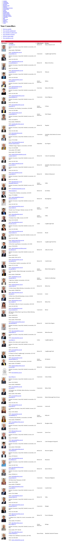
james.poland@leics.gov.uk (17, 440)
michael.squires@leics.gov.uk (18, 504)
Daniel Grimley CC (13, 232)
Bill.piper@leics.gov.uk (16, 431)
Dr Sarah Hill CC (12, 269)
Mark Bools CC (12, 81)
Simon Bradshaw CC (13, 97)
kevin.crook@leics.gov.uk (17, 172)
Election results (6, 5)
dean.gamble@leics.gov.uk (17, 222)
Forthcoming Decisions (8, 8)
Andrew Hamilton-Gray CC (14, 241)
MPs (4, 18)
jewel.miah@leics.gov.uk (17, 349)
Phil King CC (11, 293)
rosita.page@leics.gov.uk (17, 414)
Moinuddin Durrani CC (13, 183)
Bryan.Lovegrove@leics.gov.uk (18, 321)
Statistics (5, 20)
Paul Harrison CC (12, 261)
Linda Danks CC (12, 174)
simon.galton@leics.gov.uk (17, 214)
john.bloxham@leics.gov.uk (17, 70)
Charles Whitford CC (13, 533)
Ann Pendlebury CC (13, 415)
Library (4, 10)
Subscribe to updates (7, 16)
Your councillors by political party (10, 32)
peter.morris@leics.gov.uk (17, 357)
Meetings (5, 11)
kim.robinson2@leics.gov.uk (17, 467)
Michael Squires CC (13, 497)
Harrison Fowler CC (13, 198)
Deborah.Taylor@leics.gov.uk (18, 513)
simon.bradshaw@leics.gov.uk (18, 104)
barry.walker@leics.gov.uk (17, 532)
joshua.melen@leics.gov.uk (17, 337)
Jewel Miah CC (12, 340)
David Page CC (12, 397)
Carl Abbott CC (12, 44)
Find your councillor (7, 29)
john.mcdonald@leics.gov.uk (18, 330)
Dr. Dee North (12, 367)
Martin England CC (13, 190)
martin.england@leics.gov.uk (18, 197)
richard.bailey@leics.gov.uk (17, 61)
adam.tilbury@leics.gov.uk (17, 522)
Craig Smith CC (12, 488)
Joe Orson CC (11, 388)
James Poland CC (12, 432)
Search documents (7, 14)
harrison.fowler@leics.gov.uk (18, 206)
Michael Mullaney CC (13, 359)
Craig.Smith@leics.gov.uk (17, 495)
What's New (5, 19)
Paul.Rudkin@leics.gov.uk (17, 476)
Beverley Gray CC (12, 223)
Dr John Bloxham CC (13, 62)
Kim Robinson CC (12, 459)
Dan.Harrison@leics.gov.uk (17, 259)
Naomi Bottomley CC (13, 88)
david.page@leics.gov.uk (17, 404)
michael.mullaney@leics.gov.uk (18, 365)
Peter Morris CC (12, 351)
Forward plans (6, 9)
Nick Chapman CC (13, 134)
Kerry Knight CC (12, 301)
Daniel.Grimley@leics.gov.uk (18, 240)
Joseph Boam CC (12, 72)
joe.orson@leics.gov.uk (16, 395)
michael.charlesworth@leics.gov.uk (19, 154)
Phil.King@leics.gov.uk (17, 300)
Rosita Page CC (12, 406)
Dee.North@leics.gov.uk (17, 372)
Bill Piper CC (11, 423)
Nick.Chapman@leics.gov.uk (18, 142)
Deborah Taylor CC (13, 506)
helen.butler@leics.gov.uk (17, 133)
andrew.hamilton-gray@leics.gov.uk (19, 248)
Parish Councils (6, 13)
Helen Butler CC (12, 125)
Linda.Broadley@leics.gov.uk (18, 124)
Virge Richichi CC (12, 450)
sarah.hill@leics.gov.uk (16, 276)
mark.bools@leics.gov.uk (17, 86)
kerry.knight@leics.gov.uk (17, 308)
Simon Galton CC (12, 207)
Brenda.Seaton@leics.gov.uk (17, 486)
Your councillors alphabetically (9, 30)
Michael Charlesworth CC (14, 143)
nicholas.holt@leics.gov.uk (17, 284)
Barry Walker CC (12, 524)
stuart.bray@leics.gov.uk (17, 112)
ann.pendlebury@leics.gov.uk (18, 421)
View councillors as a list (8, 38)
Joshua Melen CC (12, 332)
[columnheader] (4, 43)
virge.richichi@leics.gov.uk (17, 458)
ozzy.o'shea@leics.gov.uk (17, 386)
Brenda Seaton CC (12, 477)
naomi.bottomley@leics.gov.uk (18, 95)
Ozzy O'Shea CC (12, 376)
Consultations (6, 3)
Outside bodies (6, 12)
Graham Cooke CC (13, 155)
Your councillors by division (9, 34)
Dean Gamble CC (12, 215)
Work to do (5, 21)
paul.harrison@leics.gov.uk (17, 267)
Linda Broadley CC (13, 114)
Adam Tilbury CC (12, 515)
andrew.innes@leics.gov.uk (17, 292)
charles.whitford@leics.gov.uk (18, 540)
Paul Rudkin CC (12, 468)
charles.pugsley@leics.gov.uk (18, 449)
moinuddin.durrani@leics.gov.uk (18, 188)
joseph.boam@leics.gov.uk (17, 79)
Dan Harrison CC (12, 249)
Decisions (5, 4)
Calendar (5, 1)
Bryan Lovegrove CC (13, 309)
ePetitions (5, 6)
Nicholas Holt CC (12, 278)
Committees (5, 2)
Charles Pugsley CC (13, 441)
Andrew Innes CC (12, 286)
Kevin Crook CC (12, 164)
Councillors (5, 17)
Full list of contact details (8, 36)
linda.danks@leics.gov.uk (17, 181)
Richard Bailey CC (13, 53)
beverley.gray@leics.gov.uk (17, 231)
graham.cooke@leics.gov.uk (17, 163)
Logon (4, 22)
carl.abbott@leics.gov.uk (17, 52)
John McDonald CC (13, 323)
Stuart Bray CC (12, 106)
